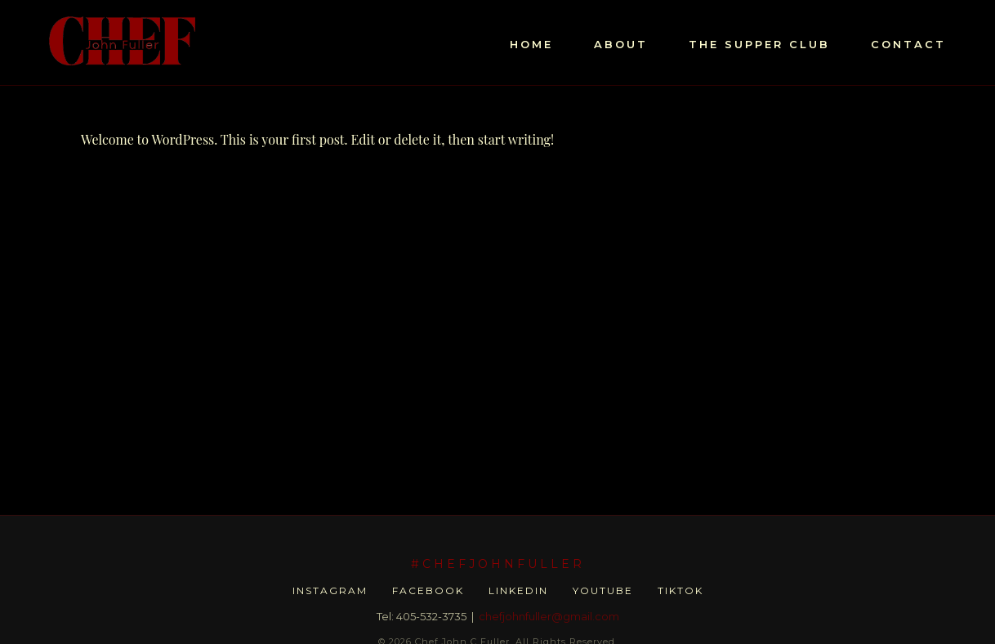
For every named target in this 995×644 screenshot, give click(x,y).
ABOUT (621, 44)
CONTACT (908, 44)
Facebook (428, 590)
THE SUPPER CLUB (759, 44)
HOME (531, 44)
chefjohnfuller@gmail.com (549, 616)
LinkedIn (518, 590)
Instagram (330, 590)
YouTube (603, 590)
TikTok (680, 590)
